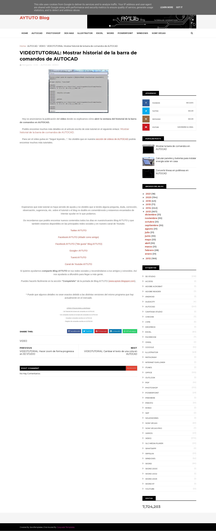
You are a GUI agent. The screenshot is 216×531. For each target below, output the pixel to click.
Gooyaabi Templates (66, 527)
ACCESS (148, 281)
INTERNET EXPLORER (154, 362)
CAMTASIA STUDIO (153, 312)
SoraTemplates (37, 527)
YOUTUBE (155, 127)
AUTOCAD (37, 33)
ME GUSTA (189, 103)
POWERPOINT (126, 33)
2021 (148, 193)
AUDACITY (149, 302)
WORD (111, 33)
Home (25, 33)
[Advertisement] (169, 65)
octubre (149, 221)
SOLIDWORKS (151, 418)
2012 (148, 258)
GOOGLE (149, 347)
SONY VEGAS (159, 33)
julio (147, 232)
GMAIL (148, 342)
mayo (147, 239)
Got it (179, 7)
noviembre (150, 218)
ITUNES (148, 367)
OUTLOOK (149, 377)
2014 (148, 208)
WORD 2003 (150, 479)
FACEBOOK (155, 103)
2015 (148, 204)
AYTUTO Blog (35, 17)
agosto (148, 228)
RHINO (148, 408)
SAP (146, 413)
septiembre (151, 225)
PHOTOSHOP (54, 33)
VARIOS (148, 433)
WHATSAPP (150, 448)
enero (148, 253)
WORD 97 (149, 484)
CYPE (147, 322)
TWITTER (155, 111)
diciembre (150, 214)
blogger (130, 368)
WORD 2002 (150, 474)
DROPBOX (150, 327)
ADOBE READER (152, 291)
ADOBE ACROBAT (153, 286)
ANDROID (149, 296)
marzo (148, 246)
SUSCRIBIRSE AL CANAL (185, 127)
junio (147, 236)
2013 (148, 211)
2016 (148, 201)
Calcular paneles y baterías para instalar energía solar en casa (175, 160)
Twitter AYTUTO (78, 230)
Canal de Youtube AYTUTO (78, 264)
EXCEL (100, 33)
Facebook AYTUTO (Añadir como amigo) (78, 237)
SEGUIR (190, 111)
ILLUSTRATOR (85, 33)
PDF (147, 382)
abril (147, 243)
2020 (148, 197)
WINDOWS (143, 33)
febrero (149, 250)
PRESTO (148, 403)
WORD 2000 (151, 469)
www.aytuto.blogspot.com (121, 281)
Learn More (166, 7)
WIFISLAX (149, 453)
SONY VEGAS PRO (153, 428)
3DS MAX (69, 33)
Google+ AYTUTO (78, 251)
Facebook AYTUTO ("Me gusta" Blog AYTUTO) (78, 244)
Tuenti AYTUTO (78, 257)
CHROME (149, 317)
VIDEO (43, 46)
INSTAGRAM (156, 119)
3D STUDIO (150, 276)
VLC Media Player (153, 443)
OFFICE (148, 372)
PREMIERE (149, 398)
